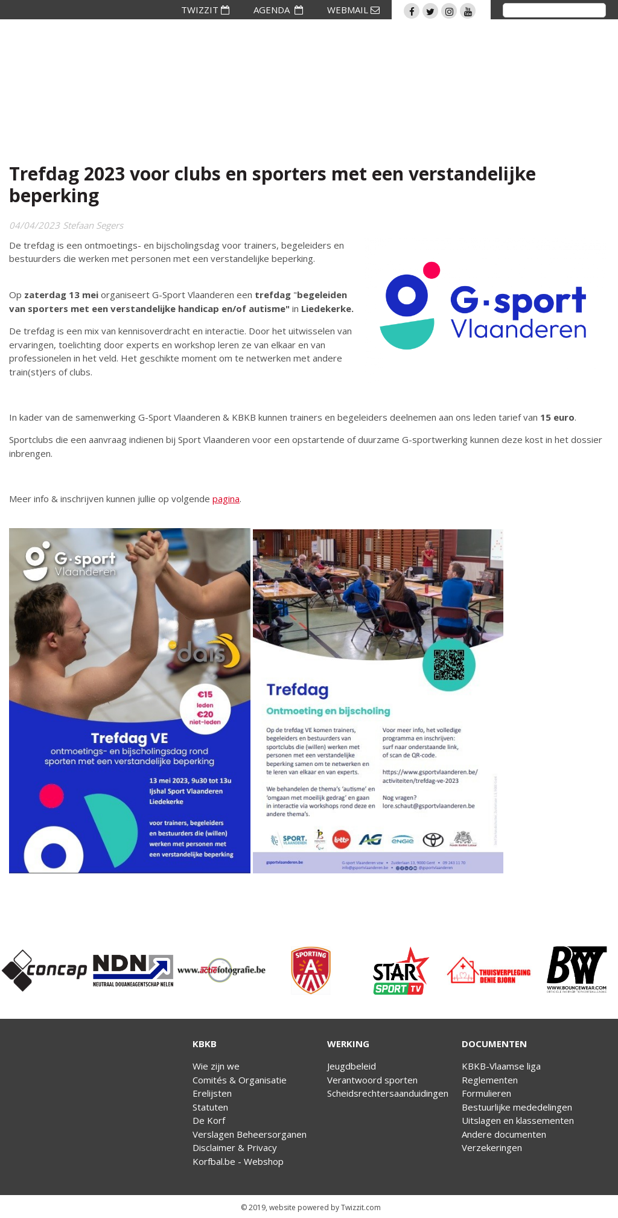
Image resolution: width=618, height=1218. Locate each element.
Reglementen (490, 1080)
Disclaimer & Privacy (235, 1147)
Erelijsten (212, 1093)
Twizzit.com (361, 1207)
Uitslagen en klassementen (518, 1120)
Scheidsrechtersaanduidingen (387, 1093)
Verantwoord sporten (372, 1080)
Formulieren (486, 1093)
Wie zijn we (216, 1066)
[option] (44, 970)
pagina (226, 499)
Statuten (210, 1107)
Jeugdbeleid (351, 1066)
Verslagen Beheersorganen (250, 1134)
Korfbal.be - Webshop (238, 1161)
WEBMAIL (353, 10)
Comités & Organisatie (240, 1080)
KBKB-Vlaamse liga (501, 1066)
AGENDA (278, 10)
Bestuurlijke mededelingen (517, 1107)
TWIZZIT (205, 10)
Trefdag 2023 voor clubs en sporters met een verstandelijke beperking (272, 184)
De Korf (209, 1120)
